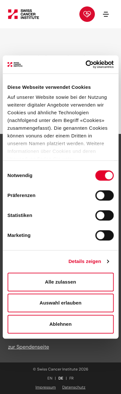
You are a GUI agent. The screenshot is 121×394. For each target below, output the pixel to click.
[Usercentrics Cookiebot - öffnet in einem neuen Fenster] (86, 64)
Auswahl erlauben (61, 302)
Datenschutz (74, 387)
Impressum (45, 387)
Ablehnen (60, 324)
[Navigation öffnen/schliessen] (106, 14)
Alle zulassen (60, 282)
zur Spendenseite (28, 346)
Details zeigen (84, 261)
